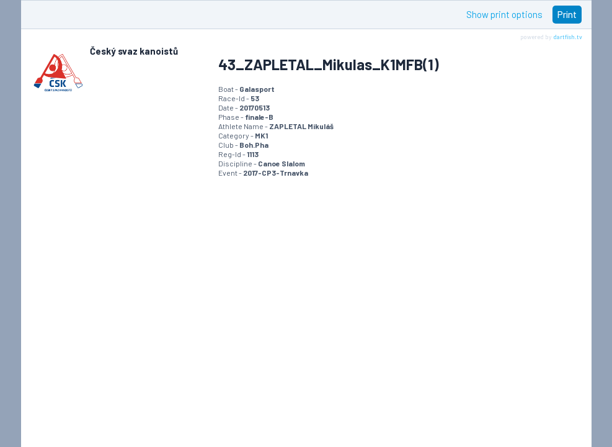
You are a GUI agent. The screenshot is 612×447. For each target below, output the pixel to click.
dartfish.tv (567, 36)
